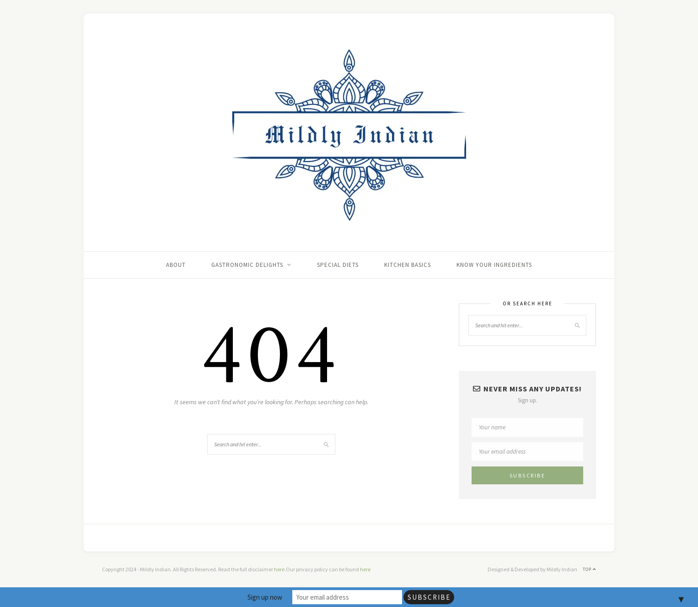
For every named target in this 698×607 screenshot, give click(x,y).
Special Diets (338, 265)
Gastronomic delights (247, 265)
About (176, 265)
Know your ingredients (494, 265)
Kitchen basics (407, 265)
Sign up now (264, 597)
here (279, 569)
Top (589, 569)
